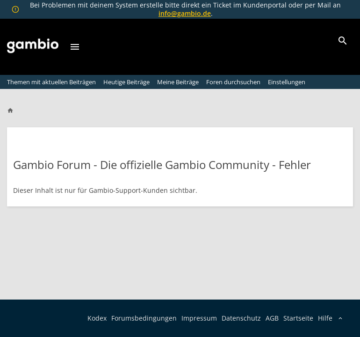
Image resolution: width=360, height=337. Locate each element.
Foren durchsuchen (233, 82)
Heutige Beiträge (126, 82)
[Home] (14, 110)
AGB (272, 318)
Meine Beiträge (178, 82)
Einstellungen (286, 82)
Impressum (199, 318)
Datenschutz (241, 318)
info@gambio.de (184, 13)
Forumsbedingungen (144, 318)
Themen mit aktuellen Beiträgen (51, 82)
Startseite (298, 318)
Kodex (97, 318)
